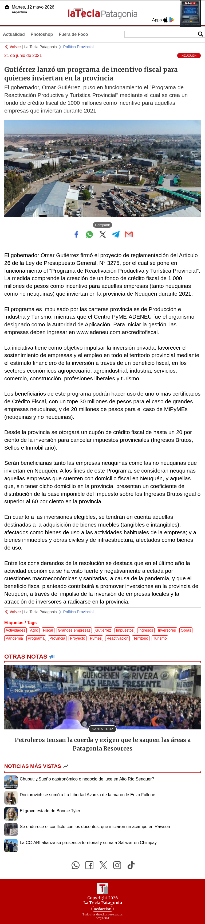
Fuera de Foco (73, 34)
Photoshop (42, 34)
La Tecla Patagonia (40, 47)
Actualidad (14, 34)
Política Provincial (78, 47)
